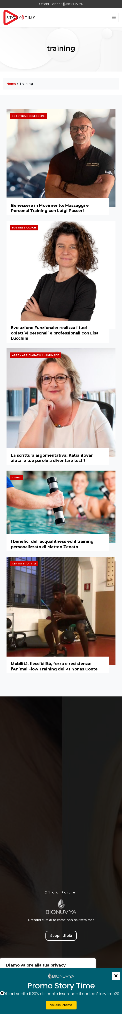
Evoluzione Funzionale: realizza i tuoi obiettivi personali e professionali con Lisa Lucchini (55, 333)
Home (11, 84)
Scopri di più (61, 935)
